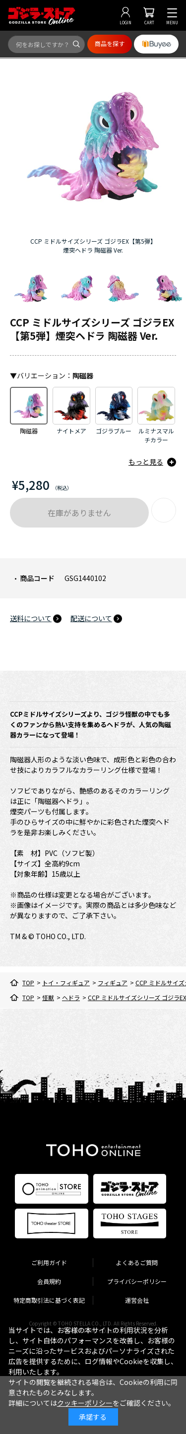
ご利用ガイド (49, 1262)
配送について (91, 618)
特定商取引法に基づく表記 (49, 1300)
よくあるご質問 (137, 1262)
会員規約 (49, 1281)
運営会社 (137, 1300)
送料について (31, 618)
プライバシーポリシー (137, 1281)
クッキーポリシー (85, 1403)
